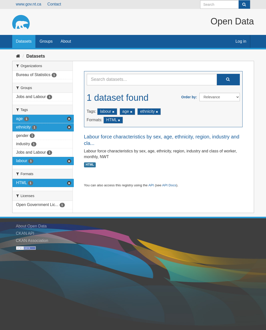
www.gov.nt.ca (28, 4)
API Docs (169, 185)
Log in (240, 41)
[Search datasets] (225, 4)
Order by (188, 97)
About (66, 41)
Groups (46, 41)
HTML (90, 164)
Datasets (24, 41)
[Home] (18, 56)
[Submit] (244, 4)
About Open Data (31, 226)
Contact (54, 4)
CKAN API (25, 233)
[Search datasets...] (152, 79)
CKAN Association (32, 240)
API (151, 185)
